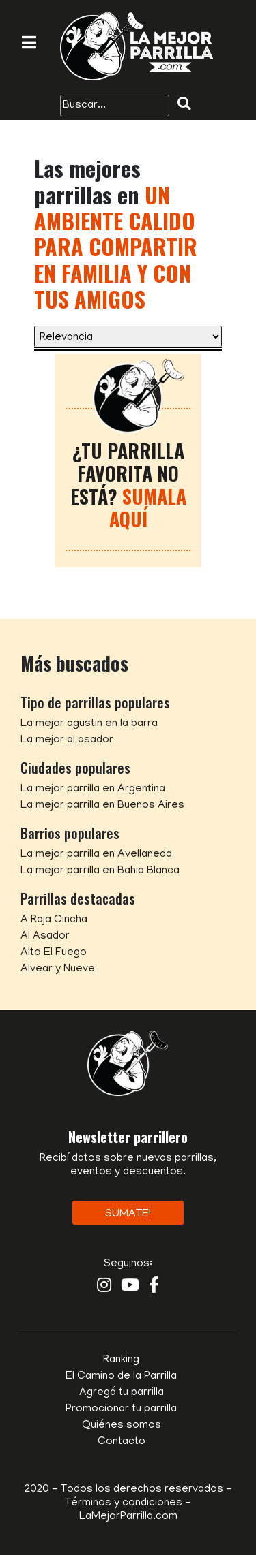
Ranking (121, 1360)
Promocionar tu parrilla (121, 1409)
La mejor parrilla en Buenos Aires (102, 806)
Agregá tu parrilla (121, 1393)
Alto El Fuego (53, 953)
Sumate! (128, 1214)
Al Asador (45, 936)
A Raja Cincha (53, 920)
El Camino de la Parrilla (121, 1376)
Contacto (121, 1442)
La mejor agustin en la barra (89, 724)
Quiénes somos (121, 1425)
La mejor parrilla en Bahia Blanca (100, 871)
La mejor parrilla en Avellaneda (96, 855)
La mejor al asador (66, 740)
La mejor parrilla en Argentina (92, 789)
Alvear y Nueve (57, 969)
